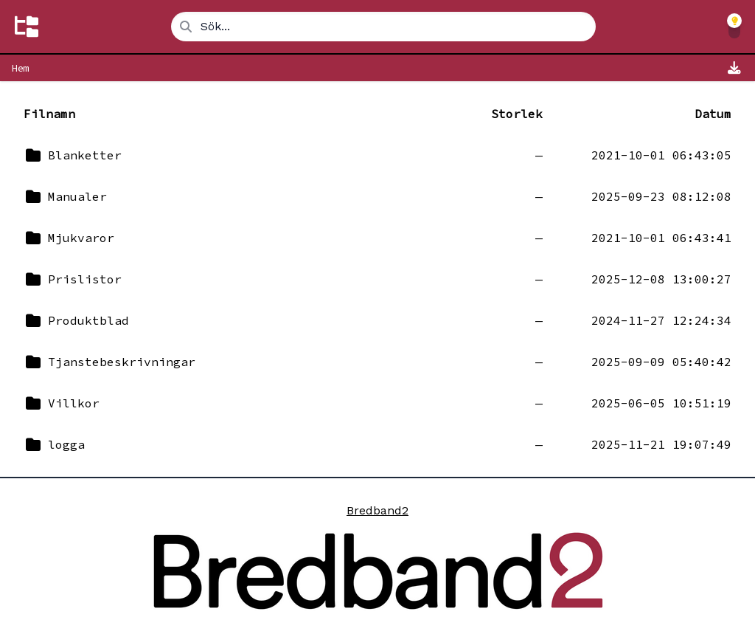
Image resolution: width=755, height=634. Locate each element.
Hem (20, 68)
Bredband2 (377, 510)
